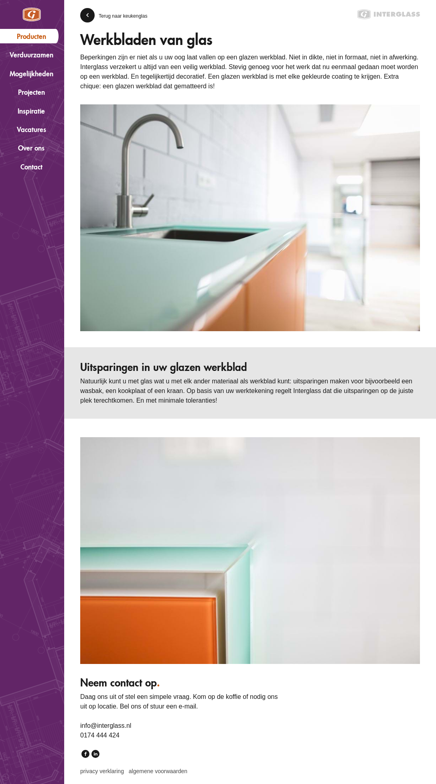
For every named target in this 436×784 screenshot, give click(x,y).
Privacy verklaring (102, 771)
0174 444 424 (100, 735)
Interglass (31, 14)
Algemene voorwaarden (158, 771)
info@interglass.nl (105, 725)
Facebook (85, 755)
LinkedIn (95, 755)
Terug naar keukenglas (123, 16)
